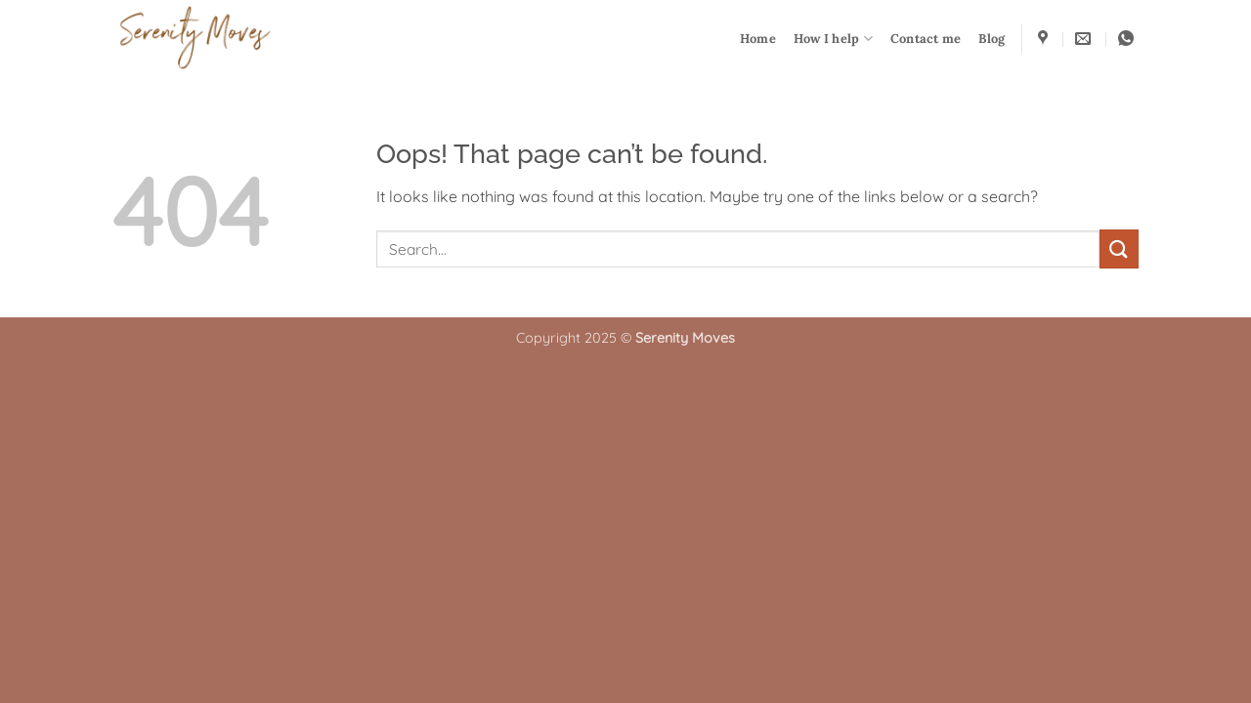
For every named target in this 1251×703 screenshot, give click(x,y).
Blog (991, 38)
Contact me (926, 38)
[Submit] (1119, 248)
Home (758, 38)
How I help (833, 38)
